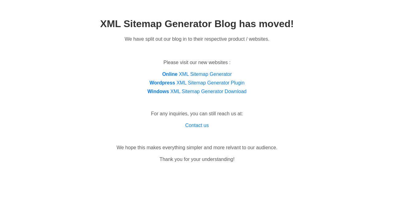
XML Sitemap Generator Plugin (197, 82)
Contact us (197, 125)
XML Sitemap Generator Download (197, 91)
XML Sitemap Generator (197, 74)
